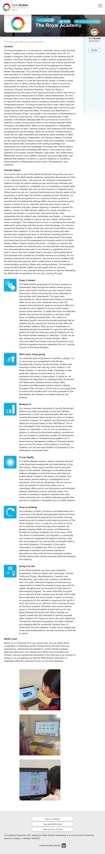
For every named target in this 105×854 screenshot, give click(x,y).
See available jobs (52, 824)
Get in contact (52, 818)
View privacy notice (52, 829)
